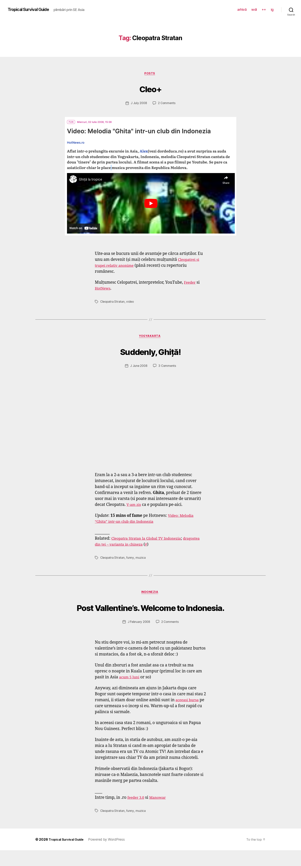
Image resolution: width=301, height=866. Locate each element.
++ (264, 9)
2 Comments (167, 104)
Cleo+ (150, 88)
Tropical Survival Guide (31, 9)
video (131, 302)
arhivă (241, 9)
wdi (254, 9)
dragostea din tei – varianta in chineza (131, 545)
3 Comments (168, 367)
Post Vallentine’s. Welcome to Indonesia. (150, 615)
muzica (141, 559)
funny (131, 559)
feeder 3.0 (136, 813)
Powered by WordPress (110, 855)
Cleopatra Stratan (112, 302)
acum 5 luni (130, 693)
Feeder (190, 283)
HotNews (103, 289)
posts (150, 74)
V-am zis (135, 506)
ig (272, 9)
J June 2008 (138, 367)
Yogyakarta (150, 337)
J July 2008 (138, 104)
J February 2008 (138, 638)
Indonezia (150, 594)
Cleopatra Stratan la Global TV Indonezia (150, 539)
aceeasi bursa (188, 715)
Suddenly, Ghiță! (150, 352)
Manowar (160, 813)
